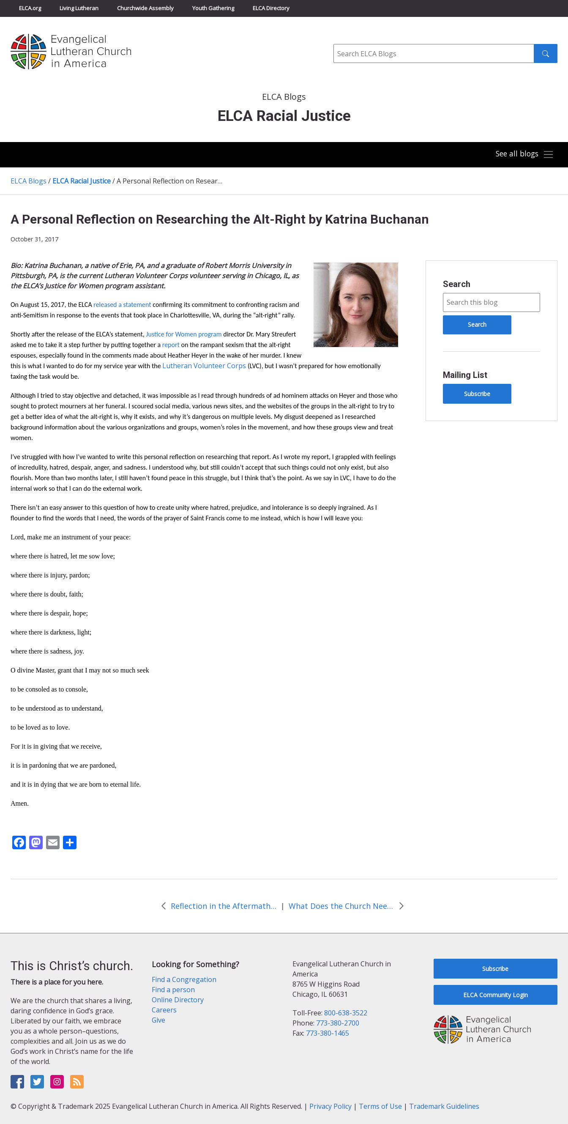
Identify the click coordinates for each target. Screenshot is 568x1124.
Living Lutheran (79, 8)
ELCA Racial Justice (81, 181)
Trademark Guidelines (444, 1106)
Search (456, 284)
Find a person (173, 989)
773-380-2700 (337, 1023)
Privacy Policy (330, 1106)
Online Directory (178, 999)
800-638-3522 (345, 1012)
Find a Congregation (184, 979)
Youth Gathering (213, 8)
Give (158, 1020)
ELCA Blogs (28, 181)
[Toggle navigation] (523, 155)
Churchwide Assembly (145, 8)
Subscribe (477, 394)
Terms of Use (380, 1106)
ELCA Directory (271, 8)
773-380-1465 (327, 1033)
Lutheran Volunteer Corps (204, 365)
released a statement (122, 305)
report (171, 345)
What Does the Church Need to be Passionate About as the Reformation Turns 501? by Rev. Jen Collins (341, 906)
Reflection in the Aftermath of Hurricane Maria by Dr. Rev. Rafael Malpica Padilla (223, 906)
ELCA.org (30, 8)
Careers (164, 1010)
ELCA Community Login (495, 995)
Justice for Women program (183, 334)
